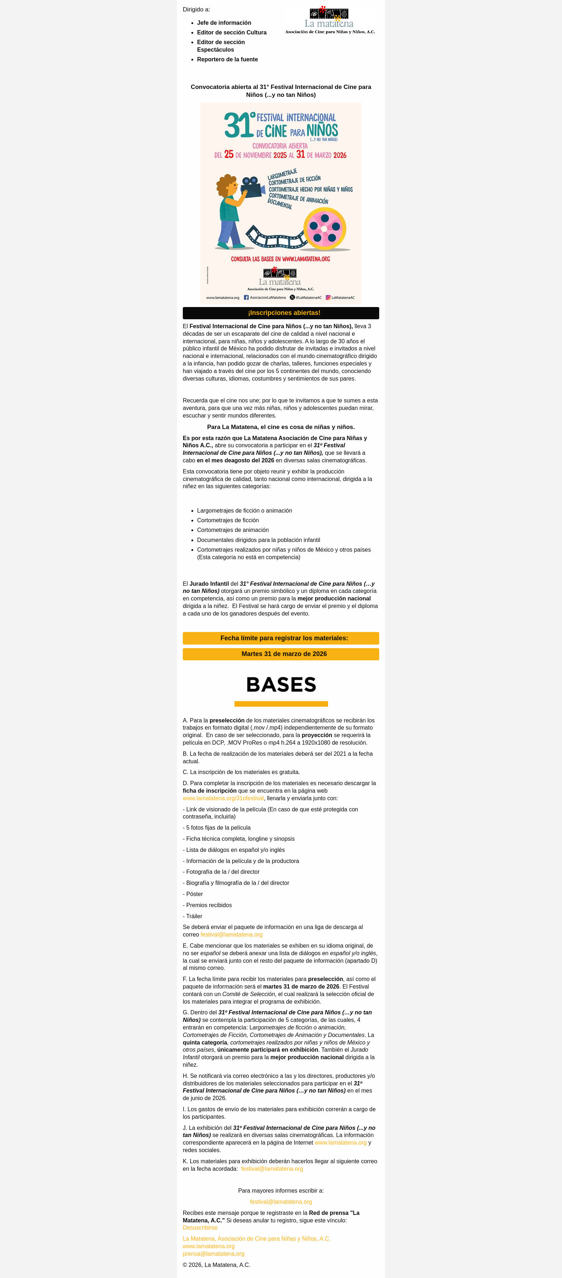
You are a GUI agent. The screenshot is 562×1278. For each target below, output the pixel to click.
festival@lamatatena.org (232, 935)
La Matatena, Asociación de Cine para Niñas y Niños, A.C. (257, 1239)
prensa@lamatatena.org (213, 1254)
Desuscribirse (200, 1228)
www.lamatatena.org (341, 1143)
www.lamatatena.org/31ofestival (223, 798)
